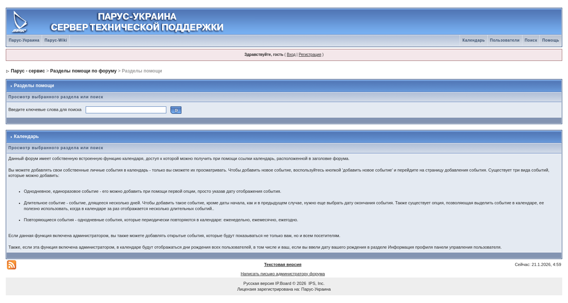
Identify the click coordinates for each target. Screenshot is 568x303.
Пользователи (505, 40)
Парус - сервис (28, 71)
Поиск (531, 40)
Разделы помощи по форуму (83, 71)
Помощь (550, 40)
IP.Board (283, 283)
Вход (291, 54)
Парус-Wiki (55, 40)
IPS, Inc (316, 283)
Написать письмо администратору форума (283, 273)
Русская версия (258, 283)
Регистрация (310, 54)
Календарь (473, 40)
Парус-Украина (24, 40)
